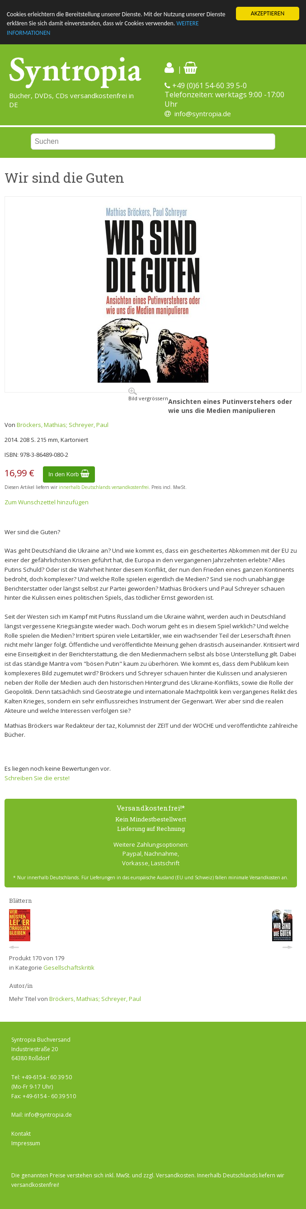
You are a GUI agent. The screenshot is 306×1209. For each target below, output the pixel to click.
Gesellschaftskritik (68, 967)
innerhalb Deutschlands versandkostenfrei (104, 487)
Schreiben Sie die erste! (37, 778)
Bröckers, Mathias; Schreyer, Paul (62, 425)
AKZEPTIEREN (267, 13)
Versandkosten (175, 1175)
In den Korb (68, 473)
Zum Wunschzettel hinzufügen (47, 502)
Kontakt (21, 1134)
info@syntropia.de (202, 113)
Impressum (25, 1143)
